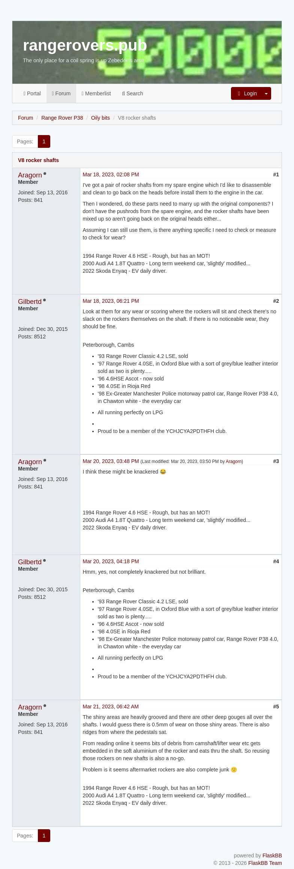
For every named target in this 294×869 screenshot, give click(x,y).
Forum (61, 93)
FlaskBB (272, 855)
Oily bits (100, 118)
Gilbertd (30, 301)
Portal (32, 93)
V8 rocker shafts (38, 160)
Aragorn (30, 175)
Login (246, 93)
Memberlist (96, 93)
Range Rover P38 (62, 118)
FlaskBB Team (265, 863)
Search (132, 93)
